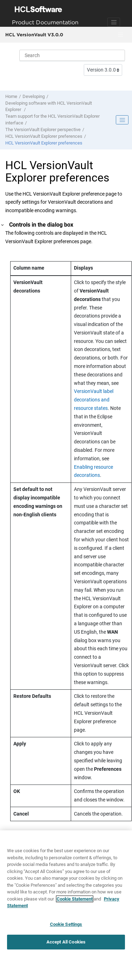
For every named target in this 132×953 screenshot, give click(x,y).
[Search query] (72, 55)
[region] (66, 891)
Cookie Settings (66, 924)
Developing (34, 96)
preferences (43, 136)
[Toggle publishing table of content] (122, 119)
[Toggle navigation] (113, 22)
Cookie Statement (75, 899)
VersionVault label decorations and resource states (93, 399)
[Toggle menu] (120, 34)
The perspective (43, 129)
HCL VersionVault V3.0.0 (34, 34)
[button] (3, 225)
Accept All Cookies (66, 942)
